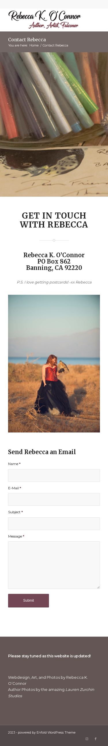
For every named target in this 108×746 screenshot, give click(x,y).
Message (16, 536)
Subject (15, 512)
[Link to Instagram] (87, 738)
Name (14, 464)
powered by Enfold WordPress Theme (46, 732)
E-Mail (14, 488)
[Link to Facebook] (95, 738)
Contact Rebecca (27, 39)
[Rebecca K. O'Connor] (45, 19)
